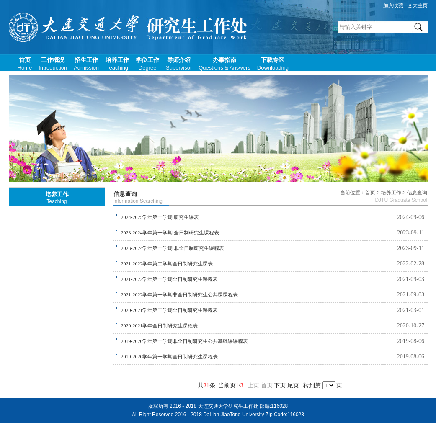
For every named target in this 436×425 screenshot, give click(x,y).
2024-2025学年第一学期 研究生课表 (160, 217)
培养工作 (117, 64)
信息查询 (125, 194)
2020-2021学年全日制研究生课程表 (159, 326)
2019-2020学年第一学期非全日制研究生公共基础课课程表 (184, 341)
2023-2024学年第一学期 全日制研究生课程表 (170, 233)
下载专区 (273, 64)
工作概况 (53, 64)
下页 (280, 385)
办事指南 (224, 64)
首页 (25, 64)
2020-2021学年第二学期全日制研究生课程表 (169, 310)
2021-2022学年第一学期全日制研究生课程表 (169, 279)
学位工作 (147, 64)
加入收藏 (393, 5)
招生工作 (86, 64)
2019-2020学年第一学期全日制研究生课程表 (169, 357)
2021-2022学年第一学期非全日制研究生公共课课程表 (179, 295)
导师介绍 (179, 64)
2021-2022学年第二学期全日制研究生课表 (167, 264)
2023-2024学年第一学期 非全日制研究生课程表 (172, 248)
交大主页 (418, 5)
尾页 (293, 385)
